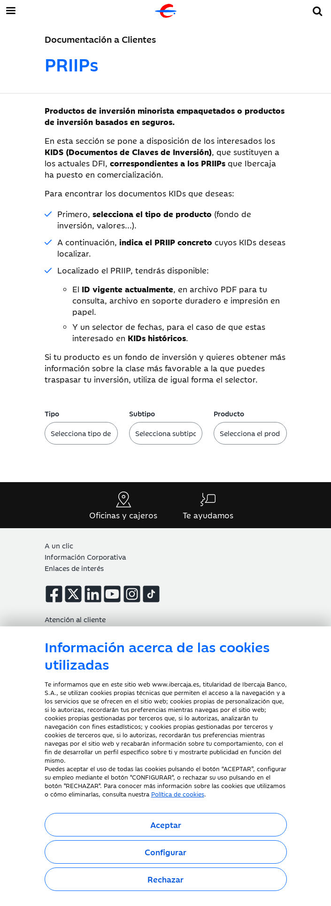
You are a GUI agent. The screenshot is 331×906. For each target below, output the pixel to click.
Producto (229, 413)
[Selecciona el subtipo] (165, 433)
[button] (318, 9)
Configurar (165, 852)
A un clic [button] (59, 545)
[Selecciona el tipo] (81, 433)
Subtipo (142, 413)
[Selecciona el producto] (250, 433)
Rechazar (165, 879)
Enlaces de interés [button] (74, 568)
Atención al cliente (75, 619)
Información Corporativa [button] (85, 557)
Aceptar (165, 824)
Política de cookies (177, 793)
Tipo (52, 413)
